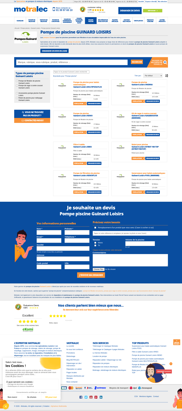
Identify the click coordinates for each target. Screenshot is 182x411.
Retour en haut (177, 342)
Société (141, 1)
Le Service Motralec (100, 352)
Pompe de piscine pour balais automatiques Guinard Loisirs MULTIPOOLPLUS (148, 359)
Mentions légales (145, 396)
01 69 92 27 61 (132, 1)
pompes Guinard (49, 37)
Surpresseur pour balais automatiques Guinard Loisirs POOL (149, 347)
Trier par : (138, 75)
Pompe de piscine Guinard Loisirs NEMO (147, 355)
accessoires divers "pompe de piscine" (153, 290)
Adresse (40, 255)
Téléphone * (70, 237)
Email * (40, 237)
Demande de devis (94, 103)
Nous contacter (72, 381)
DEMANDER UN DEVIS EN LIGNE (53, 51)
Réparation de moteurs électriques (105, 366)
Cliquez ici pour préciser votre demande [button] (107, 250)
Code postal (42, 263)
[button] (20, 20)
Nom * (39, 229)
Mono (98, 242)
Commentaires (99, 252)
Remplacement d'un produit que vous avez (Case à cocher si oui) (124, 227)
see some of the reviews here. (28, 325)
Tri (97, 245)
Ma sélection (162, 1)
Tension (96, 240)
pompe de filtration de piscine (93, 290)
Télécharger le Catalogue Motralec (105, 346)
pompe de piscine (74, 42)
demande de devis (130, 10)
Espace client (150, 1)
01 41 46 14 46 (110, 1)
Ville (67, 263)
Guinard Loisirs (45, 286)
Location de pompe (100, 356)
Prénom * (69, 229)
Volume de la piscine (134, 240)
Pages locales (72, 372)
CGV (136, 396)
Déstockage (154, 10)
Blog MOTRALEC (73, 359)
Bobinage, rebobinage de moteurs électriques (109, 370)
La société (70, 346)
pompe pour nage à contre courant (115, 290)
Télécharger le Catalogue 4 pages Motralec (108, 349)
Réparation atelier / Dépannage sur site (107, 359)
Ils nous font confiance (75, 349)
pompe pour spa (133, 290)
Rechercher (138, 62)
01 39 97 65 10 (87, 1)
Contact (156, 396)
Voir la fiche (80, 103)
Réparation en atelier (74, 369)
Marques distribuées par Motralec (75, 377)
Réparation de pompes (101, 363)
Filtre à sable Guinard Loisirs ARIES (145, 351)
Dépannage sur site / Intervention (74, 364)
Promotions (71, 352)
